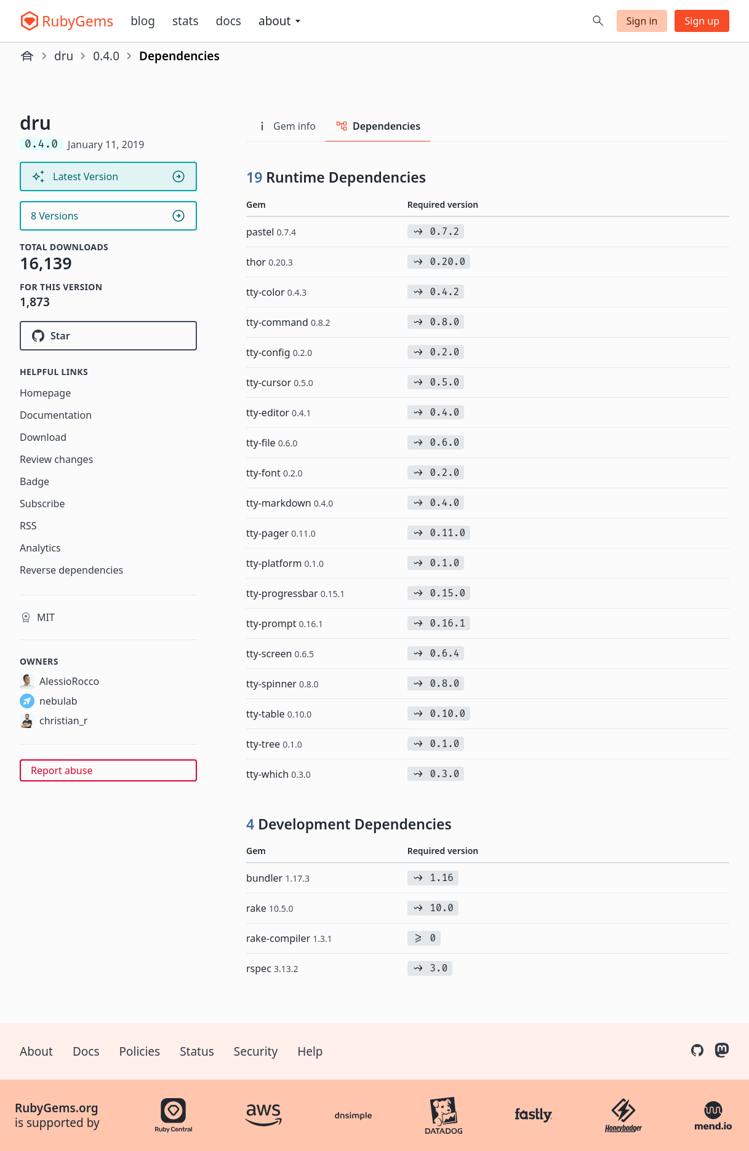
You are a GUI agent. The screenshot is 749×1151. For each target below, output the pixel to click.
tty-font (274, 473)
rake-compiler (289, 938)
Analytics (40, 548)
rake (270, 908)
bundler (278, 878)
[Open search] (598, 21)
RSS (28, 525)
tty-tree (274, 744)
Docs (228, 21)
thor (269, 262)
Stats (185, 21)
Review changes (56, 459)
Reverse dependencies (71, 570)
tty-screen (280, 653)
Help (309, 1051)
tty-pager (281, 533)
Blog (142, 21)
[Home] (27, 56)
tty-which (278, 774)
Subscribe (42, 503)
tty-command (288, 322)
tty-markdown (289, 503)
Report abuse (61, 770)
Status (197, 1051)
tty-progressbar (295, 593)
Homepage (45, 393)
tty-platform (285, 563)
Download (43, 437)
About (36, 1051)
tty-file (271, 442)
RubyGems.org (56, 1108)
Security (256, 1051)
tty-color (276, 292)
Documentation (56, 415)
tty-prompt (284, 623)
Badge (34, 481)
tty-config (279, 352)
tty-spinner (282, 683)
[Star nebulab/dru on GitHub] (108, 335)
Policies (140, 1051)
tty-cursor (279, 382)
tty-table (278, 714)
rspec (272, 968)
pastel (271, 232)
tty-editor (278, 412)
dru (63, 56)
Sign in (642, 21)
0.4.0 (106, 56)
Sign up (701, 21)
